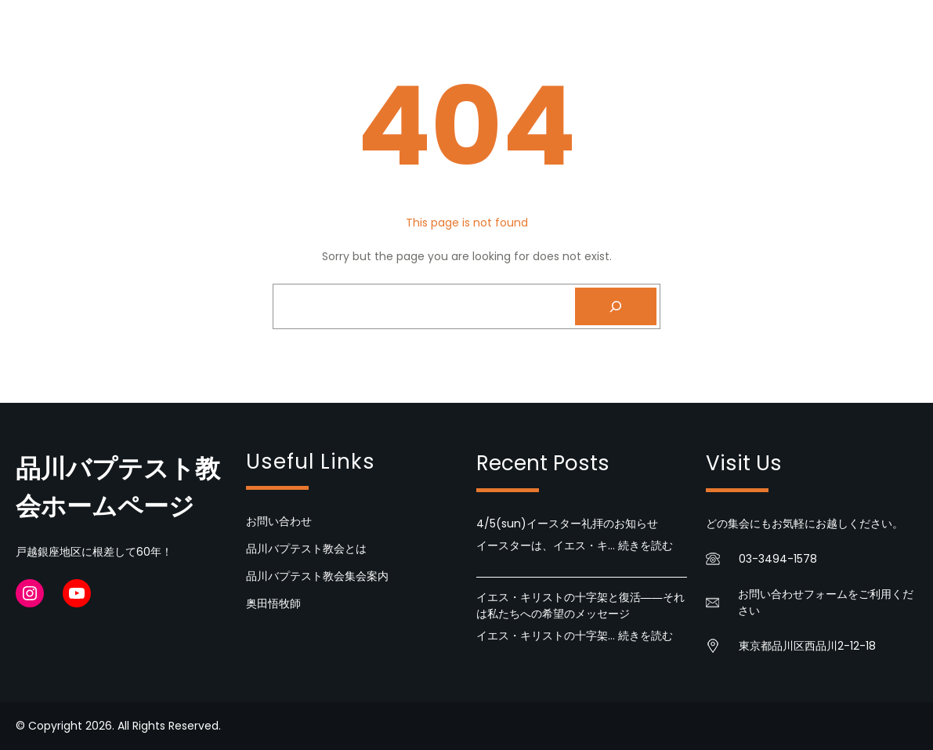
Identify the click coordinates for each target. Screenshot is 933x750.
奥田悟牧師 (273, 603)
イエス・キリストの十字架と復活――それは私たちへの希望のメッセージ (580, 605)
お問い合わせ (279, 521)
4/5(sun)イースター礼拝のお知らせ (567, 523)
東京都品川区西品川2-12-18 (807, 646)
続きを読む (645, 545)
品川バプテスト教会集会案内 (317, 576)
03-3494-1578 (778, 559)
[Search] (615, 306)
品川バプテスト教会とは (306, 548)
